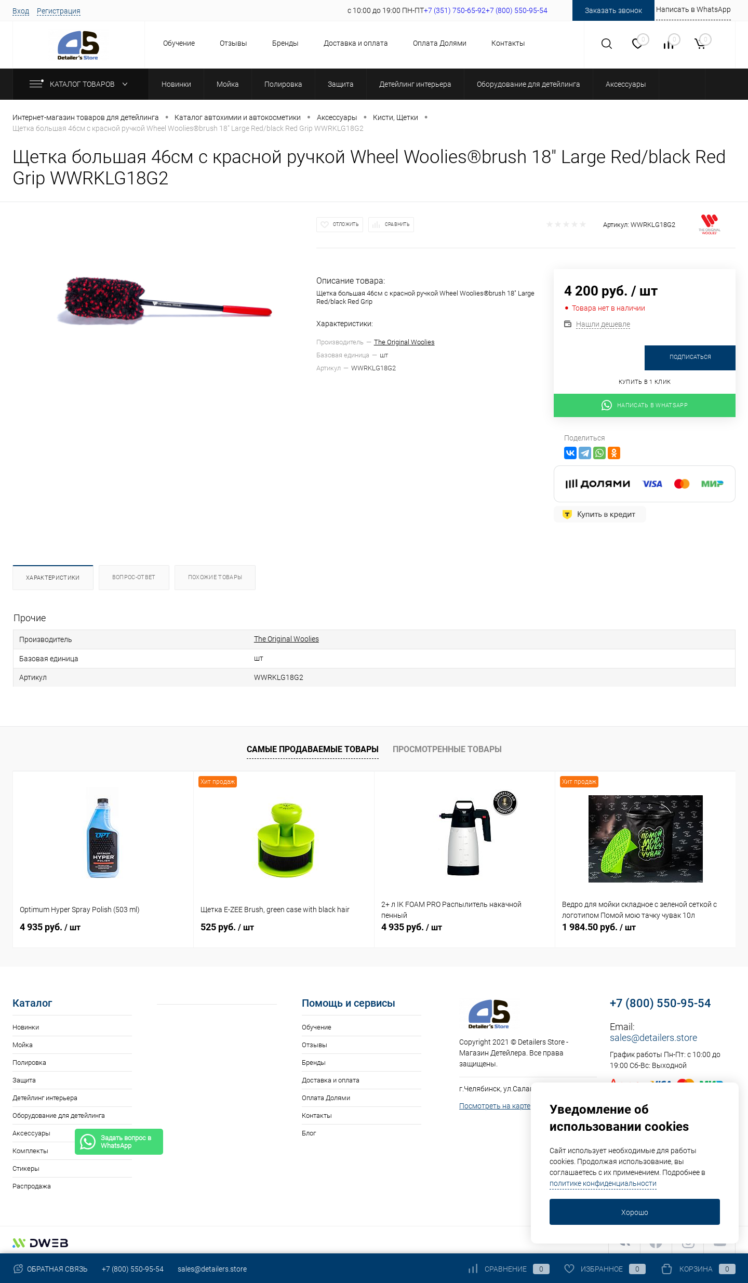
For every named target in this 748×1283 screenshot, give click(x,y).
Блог (309, 1130)
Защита (24, 1077)
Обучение (179, 43)
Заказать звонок (613, 10)
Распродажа (31, 1183)
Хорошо (634, 1212)
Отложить (346, 224)
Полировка (29, 1059)
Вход (20, 11)
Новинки (25, 1024)
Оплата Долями (439, 43)
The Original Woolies (404, 342)
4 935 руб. (50, 923)
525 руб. (227, 923)
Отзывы (233, 43)
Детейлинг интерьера (44, 1095)
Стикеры (25, 1165)
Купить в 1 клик (645, 382)
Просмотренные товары (447, 746)
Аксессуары (31, 1130)
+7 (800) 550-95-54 (660, 1000)
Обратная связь (50, 1269)
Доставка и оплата (356, 43)
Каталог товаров (80, 84)
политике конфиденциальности (603, 1183)
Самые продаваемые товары (313, 746)
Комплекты (30, 1148)
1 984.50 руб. (599, 923)
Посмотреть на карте (494, 1103)
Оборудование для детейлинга (58, 1112)
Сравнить (397, 224)
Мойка (22, 1042)
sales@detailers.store (653, 1034)
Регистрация (59, 11)
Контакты (508, 43)
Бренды (285, 43)
